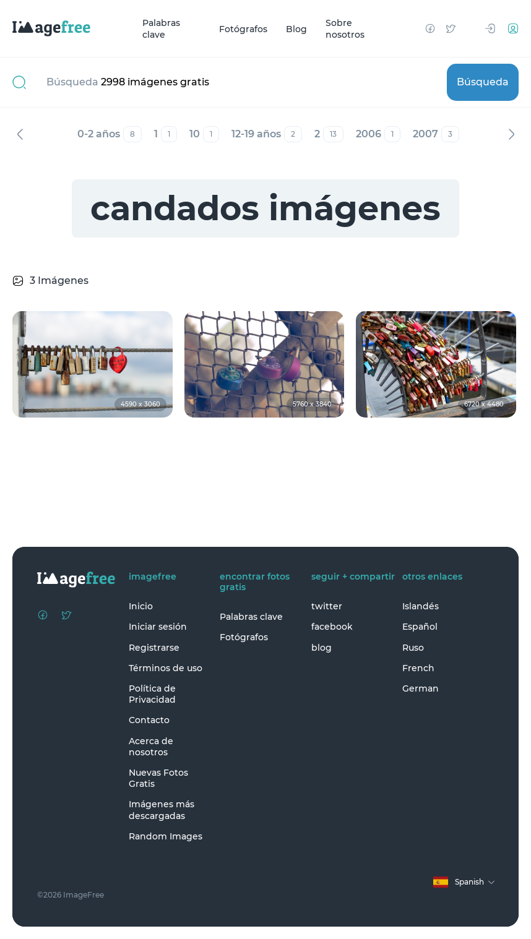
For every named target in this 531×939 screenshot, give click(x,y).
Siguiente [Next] (511, 134)
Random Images (165, 836)
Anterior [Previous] (19, 134)
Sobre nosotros (345, 28)
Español (420, 626)
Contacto (149, 720)
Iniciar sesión (158, 626)
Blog (296, 28)
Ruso (413, 647)
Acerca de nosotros (151, 746)
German (420, 688)
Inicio (141, 606)
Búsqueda (483, 82)
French (418, 668)
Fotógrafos (243, 28)
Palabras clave (161, 28)
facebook (332, 626)
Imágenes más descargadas (161, 810)
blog (321, 647)
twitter (326, 606)
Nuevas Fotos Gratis (158, 778)
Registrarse (154, 647)
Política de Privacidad (152, 694)
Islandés (420, 606)
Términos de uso (165, 668)
